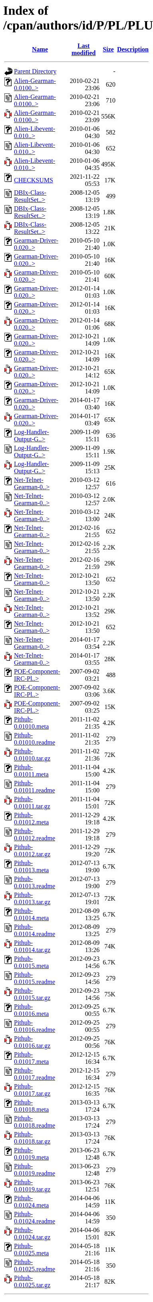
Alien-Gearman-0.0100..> (35, 84)
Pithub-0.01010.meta (31, 723)
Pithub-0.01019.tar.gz (32, 1186)
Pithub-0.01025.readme (34, 1265)
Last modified (83, 49)
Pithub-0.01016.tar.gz (32, 1042)
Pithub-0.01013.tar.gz (32, 898)
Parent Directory (35, 71)
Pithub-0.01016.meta (31, 1010)
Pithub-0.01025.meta (31, 1250)
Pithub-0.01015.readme (34, 978)
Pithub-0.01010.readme (34, 739)
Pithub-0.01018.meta (31, 1106)
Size (108, 49)
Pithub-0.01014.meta (31, 914)
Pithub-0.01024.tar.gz (32, 1234)
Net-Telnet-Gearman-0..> (32, 483)
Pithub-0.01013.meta (31, 866)
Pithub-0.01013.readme (34, 882)
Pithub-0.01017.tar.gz (32, 1090)
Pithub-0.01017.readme (34, 1074)
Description (133, 49)
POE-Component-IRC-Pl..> (37, 675)
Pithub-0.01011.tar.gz (32, 803)
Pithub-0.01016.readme (34, 1026)
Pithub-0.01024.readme (34, 1218)
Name (40, 49)
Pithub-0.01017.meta (31, 1058)
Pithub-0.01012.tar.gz (32, 850)
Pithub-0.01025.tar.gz (32, 1281)
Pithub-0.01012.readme (34, 835)
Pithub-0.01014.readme (34, 930)
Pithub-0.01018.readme (34, 1122)
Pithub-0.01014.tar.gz (32, 946)
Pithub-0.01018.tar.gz (32, 1138)
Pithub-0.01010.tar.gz (32, 755)
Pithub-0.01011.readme (34, 787)
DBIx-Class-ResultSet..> (30, 196)
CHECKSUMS (33, 180)
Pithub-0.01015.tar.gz (32, 994)
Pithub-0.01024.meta (31, 1202)
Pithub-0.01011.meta (31, 771)
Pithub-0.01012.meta (31, 819)
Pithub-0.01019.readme (34, 1170)
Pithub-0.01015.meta (31, 962)
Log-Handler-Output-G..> (31, 436)
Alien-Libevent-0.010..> (34, 132)
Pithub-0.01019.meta (31, 1154)
